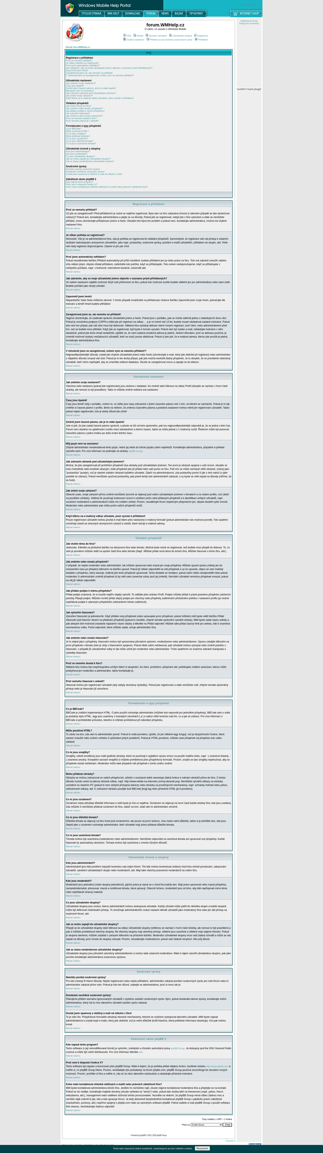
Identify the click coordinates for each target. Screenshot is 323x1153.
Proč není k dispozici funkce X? (81, 184)
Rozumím (202, 1148)
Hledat (138, 35)
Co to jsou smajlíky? (76, 133)
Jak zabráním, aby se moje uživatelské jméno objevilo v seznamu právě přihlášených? (109, 68)
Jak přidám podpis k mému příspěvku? (85, 111)
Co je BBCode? (74, 128)
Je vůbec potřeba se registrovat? (82, 63)
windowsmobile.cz (250, 4)
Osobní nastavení (133, 39)
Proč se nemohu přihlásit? (79, 60)
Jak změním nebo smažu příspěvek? (84, 108)
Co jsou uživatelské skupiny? (80, 156)
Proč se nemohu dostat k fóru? (81, 118)
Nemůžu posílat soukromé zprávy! (83, 169)
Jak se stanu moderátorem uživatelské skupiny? (90, 161)
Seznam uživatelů (156, 35)
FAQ (127, 35)
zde (141, 1052)
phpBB (143, 1135)
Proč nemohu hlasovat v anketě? (82, 121)
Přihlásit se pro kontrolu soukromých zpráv (169, 39)
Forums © (231, 1141)
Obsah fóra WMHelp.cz (78, 47)
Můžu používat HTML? (77, 131)
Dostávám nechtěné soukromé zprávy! (85, 171)
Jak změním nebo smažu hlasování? (84, 116)
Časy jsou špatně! (75, 85)
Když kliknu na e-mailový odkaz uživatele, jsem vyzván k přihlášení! (100, 98)
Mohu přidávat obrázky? (78, 136)
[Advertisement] (249, 215)
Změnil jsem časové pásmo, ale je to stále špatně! (91, 88)
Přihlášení (201, 39)
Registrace (201, 35)
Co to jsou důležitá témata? (79, 141)
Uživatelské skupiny (180, 35)
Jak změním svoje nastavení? (81, 83)
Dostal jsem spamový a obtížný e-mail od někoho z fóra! (94, 174)
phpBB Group (135, 451)
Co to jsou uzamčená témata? (81, 143)
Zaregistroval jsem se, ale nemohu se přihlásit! (89, 73)
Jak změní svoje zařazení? (79, 95)
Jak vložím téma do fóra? (78, 106)
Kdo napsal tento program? (79, 182)
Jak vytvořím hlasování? (78, 113)
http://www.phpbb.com (217, 1066)
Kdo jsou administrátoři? (78, 151)
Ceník (254, 21)
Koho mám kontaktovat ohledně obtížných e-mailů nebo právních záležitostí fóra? (107, 187)
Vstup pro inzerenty (249, 23)
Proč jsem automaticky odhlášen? (83, 65)
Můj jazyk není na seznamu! (80, 90)
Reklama (245, 21)
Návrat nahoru (73, 228)
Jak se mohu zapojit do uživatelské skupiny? (88, 159)
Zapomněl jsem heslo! (77, 70)
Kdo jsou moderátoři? (77, 154)
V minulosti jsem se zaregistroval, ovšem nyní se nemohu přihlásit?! (100, 75)
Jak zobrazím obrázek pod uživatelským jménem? (91, 93)
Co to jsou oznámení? (77, 138)
